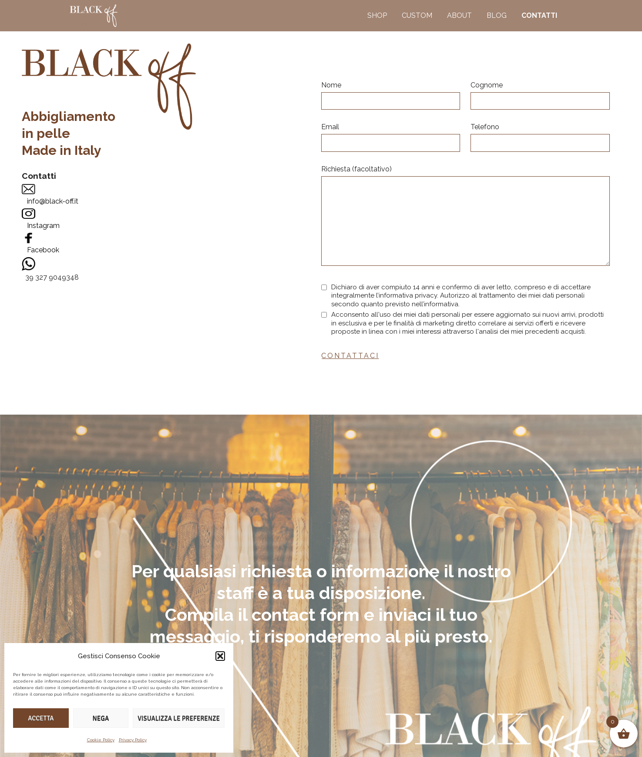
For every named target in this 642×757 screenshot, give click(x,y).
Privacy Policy (133, 739)
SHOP (377, 15)
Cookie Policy (100, 739)
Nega (101, 718)
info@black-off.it (52, 201)
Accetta (41, 718)
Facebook (43, 250)
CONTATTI (539, 15)
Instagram (43, 225)
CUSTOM (417, 15)
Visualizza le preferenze (179, 718)
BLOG (497, 15)
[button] (220, 656)
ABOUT (459, 15)
